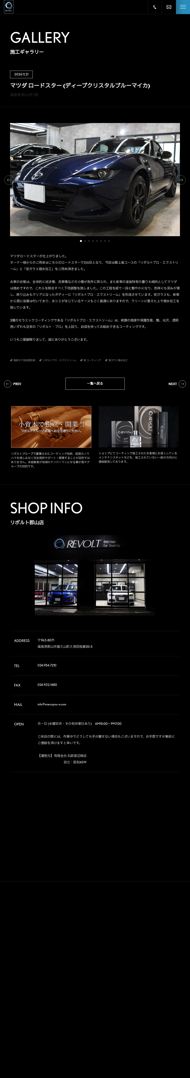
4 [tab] (93, 241)
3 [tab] (89, 241)
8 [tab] (109, 241)
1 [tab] (81, 241)
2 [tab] (85, 241)
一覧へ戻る (95, 383)
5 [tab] (97, 241)
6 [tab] (101, 241)
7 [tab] (105, 241)
